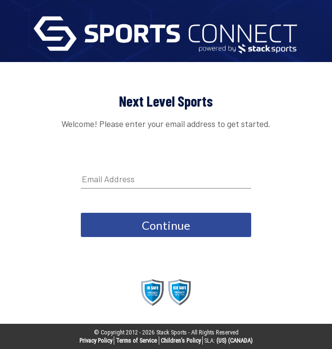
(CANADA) (240, 340)
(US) (221, 340)
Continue (166, 225)
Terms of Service (136, 340)
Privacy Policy (95, 340)
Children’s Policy (181, 340)
